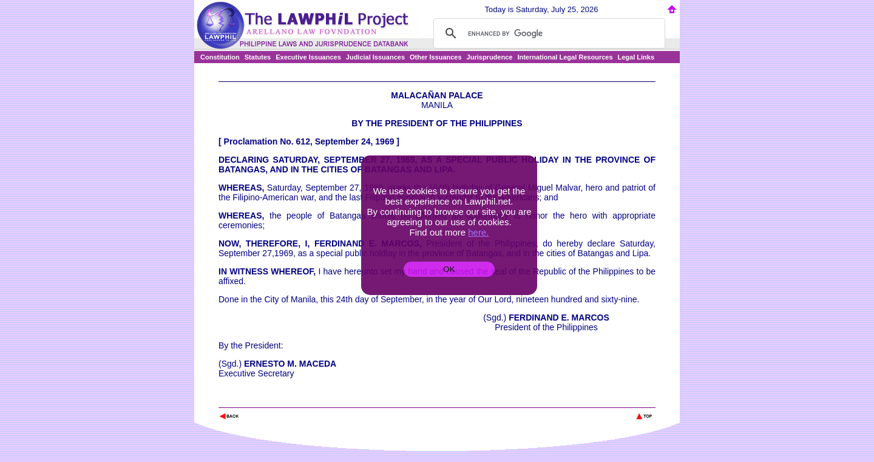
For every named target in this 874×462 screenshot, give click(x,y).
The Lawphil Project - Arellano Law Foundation (281, 399)
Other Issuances (436, 57)
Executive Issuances (308, 57)
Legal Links (636, 57)
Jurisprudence (490, 57)
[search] (547, 33)
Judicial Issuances (375, 57)
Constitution (220, 57)
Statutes (258, 57)
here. (478, 232)
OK (449, 269)
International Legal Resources (564, 57)
